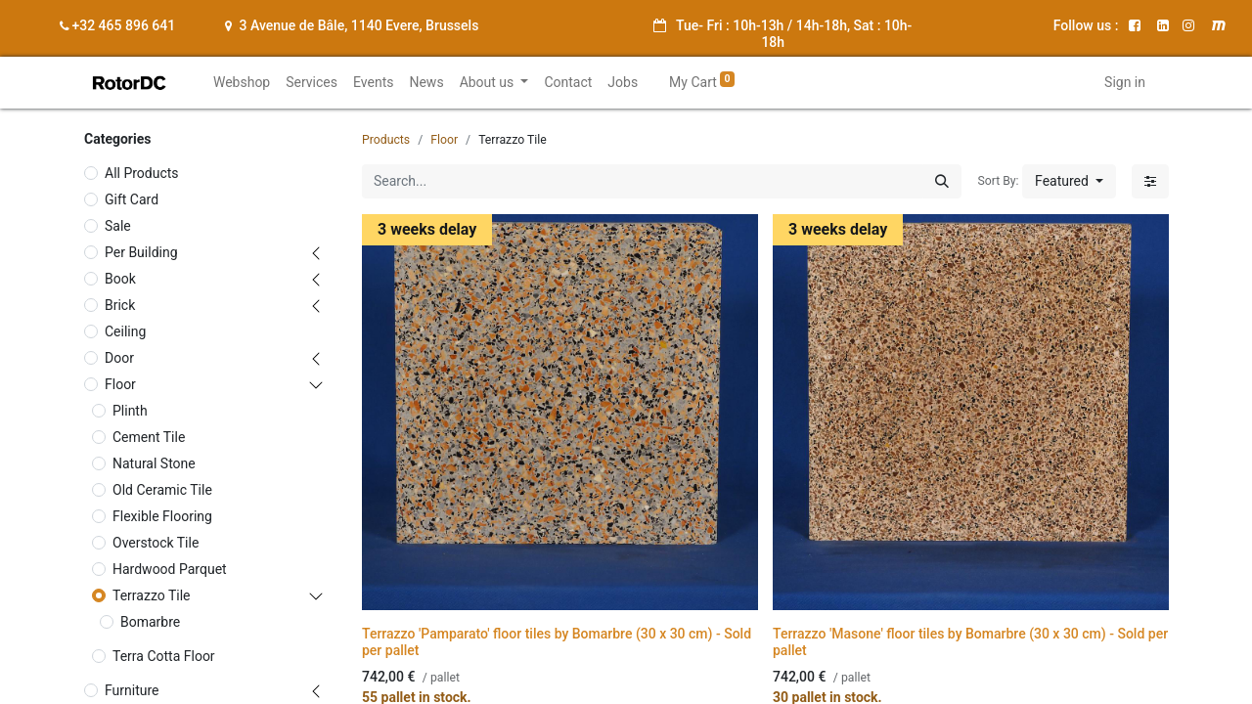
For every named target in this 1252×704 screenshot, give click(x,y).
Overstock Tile (155, 542)
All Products (142, 173)
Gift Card (131, 199)
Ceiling (125, 331)
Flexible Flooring (162, 516)
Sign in (1124, 82)
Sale (118, 226)
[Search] (941, 181)
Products (386, 140)
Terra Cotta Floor (163, 656)
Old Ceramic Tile (162, 490)
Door (119, 358)
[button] (1069, 181)
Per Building (141, 252)
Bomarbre (150, 622)
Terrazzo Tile (151, 595)
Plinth (130, 410)
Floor (120, 384)
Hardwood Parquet (169, 569)
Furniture (132, 690)
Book (120, 278)
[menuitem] (241, 83)
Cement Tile (148, 437)
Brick (120, 305)
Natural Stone (154, 463)
